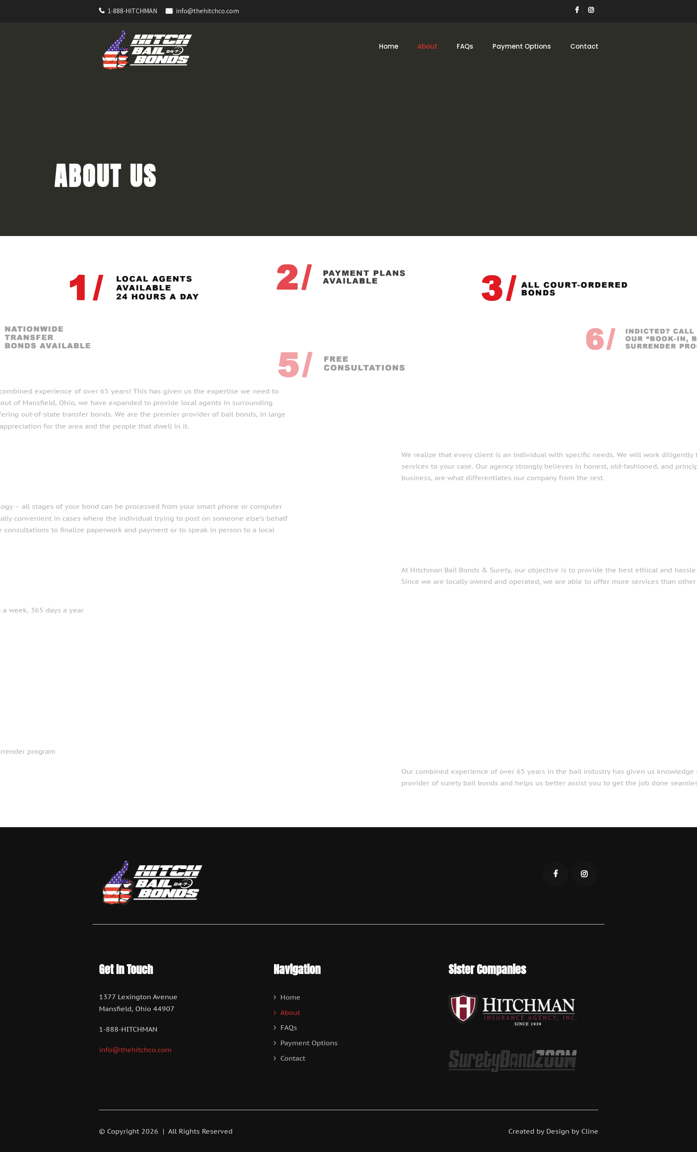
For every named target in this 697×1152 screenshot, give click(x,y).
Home (388, 46)
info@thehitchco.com (207, 10)
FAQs (465, 46)
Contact (584, 46)
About (427, 46)
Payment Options (522, 46)
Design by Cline (572, 1131)
